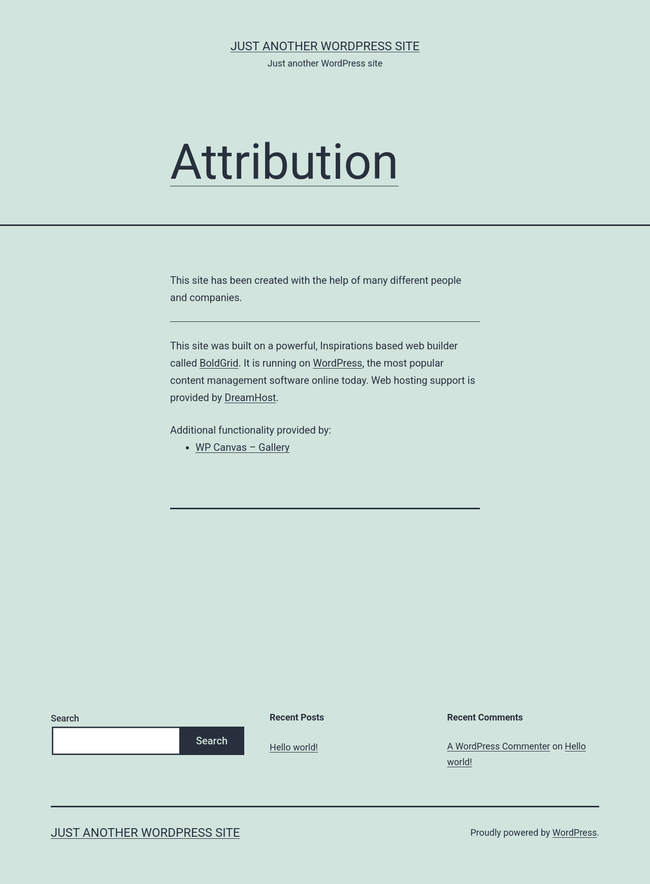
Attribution (284, 162)
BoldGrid (219, 363)
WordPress (337, 363)
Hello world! (294, 747)
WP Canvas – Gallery (242, 447)
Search (65, 718)
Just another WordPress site (325, 46)
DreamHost (250, 397)
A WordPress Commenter (498, 746)
